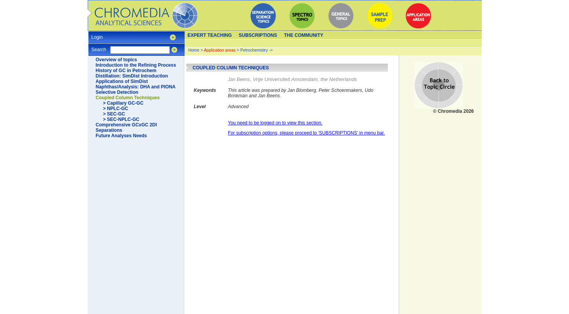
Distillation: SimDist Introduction (132, 76)
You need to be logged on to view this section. (275, 123)
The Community (303, 35)
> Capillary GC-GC (123, 103)
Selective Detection (117, 92)
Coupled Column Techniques (128, 97)
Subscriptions (258, 35)
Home (194, 50)
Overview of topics (116, 59)
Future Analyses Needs (121, 135)
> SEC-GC (114, 114)
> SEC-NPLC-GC (121, 119)
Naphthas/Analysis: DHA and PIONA (136, 87)
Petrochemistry (254, 50)
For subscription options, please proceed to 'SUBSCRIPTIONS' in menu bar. (306, 133)
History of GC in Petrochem (126, 70)
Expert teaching (210, 35)
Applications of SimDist (122, 81)
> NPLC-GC (115, 108)
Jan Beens (239, 79)
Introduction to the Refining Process (136, 65)
